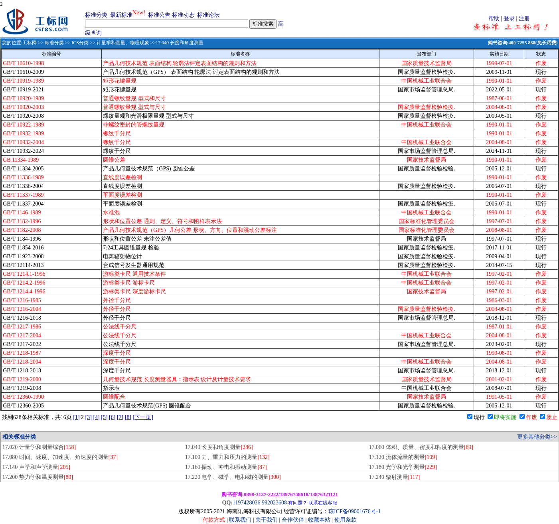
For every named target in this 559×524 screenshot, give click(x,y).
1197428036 (246, 503)
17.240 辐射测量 (394, 477)
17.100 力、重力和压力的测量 (227, 457)
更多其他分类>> (537, 437)
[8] (128, 417)
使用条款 (345, 520)
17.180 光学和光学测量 (403, 467)
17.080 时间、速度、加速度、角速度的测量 (60, 457)
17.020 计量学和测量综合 (39, 447)
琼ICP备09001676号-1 (354, 511)
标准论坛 (208, 15)
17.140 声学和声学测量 (36, 467)
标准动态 (183, 15)
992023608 (274, 503)
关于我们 (267, 520)
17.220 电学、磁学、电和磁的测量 (232, 477)
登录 (509, 19)
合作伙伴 (293, 520)
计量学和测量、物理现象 (123, 42)
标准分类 (96, 15)
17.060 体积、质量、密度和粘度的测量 (421, 447)
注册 (524, 19)
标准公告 (159, 15)
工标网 (29, 42)
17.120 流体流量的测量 (403, 457)
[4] (96, 417)
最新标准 (121, 15)
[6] (112, 417)
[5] (104, 417)
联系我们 (240, 520)
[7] (120, 417)
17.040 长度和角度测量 (219, 447)
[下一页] (143, 417)
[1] (76, 417)
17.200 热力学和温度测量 (37, 477)
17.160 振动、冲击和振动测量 (226, 467)
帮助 (494, 19)
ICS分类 (80, 42)
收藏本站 (319, 520)
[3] (88, 417)
